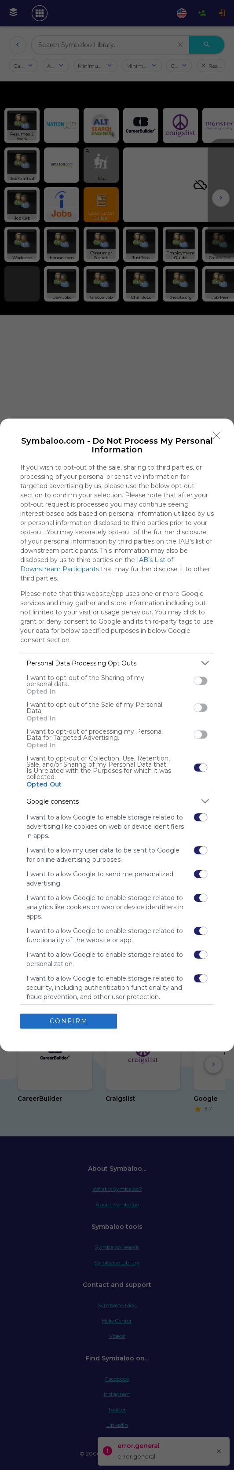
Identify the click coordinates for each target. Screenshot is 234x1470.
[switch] (201, 680)
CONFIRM (69, 1021)
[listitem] (117, 663)
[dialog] (117, 735)
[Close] (216, 435)
